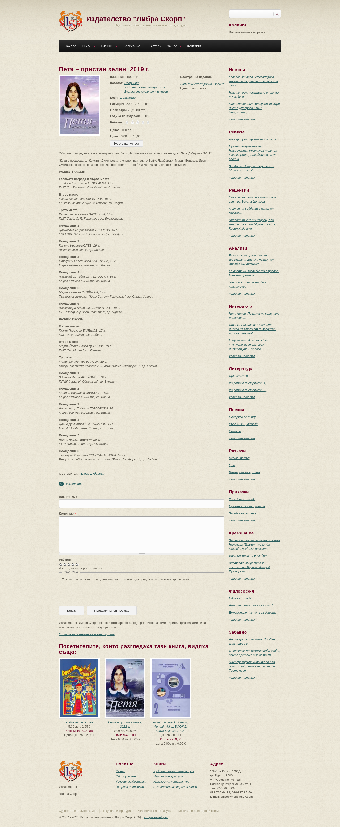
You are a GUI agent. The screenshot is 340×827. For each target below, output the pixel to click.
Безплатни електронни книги (145, 91)
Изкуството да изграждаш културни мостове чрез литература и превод (248, 345)
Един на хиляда (240, 598)
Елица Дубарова (92, 473)
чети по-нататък (242, 119)
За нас (173, 46)
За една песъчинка (242, 513)
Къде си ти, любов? (243, 424)
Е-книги (107, 46)
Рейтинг (65, 560)
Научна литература (168, 776)
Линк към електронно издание (202, 84)
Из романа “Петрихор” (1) (247, 383)
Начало (70, 46)
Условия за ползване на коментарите (87, 634)
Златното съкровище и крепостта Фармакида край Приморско (249, 567)
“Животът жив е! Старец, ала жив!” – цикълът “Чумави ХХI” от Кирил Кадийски (253, 224)
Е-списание (132, 46)
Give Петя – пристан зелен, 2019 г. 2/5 (65, 564)
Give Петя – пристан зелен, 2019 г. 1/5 (61, 564)
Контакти (194, 46)
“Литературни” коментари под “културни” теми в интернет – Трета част (252, 666)
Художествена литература (143, 87)
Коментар (67, 513)
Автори (155, 46)
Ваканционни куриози (244, 472)
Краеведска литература (171, 781)
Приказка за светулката (247, 506)
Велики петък (239, 458)
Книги (87, 46)
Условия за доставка (131, 781)
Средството (238, 376)
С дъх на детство (79, 722)
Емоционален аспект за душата (252, 612)
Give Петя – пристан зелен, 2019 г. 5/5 (77, 564)
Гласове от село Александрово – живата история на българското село (253, 81)
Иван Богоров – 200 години (248, 556)
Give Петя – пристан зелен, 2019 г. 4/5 (73, 564)
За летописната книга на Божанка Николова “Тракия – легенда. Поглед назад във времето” (254, 544)
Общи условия (126, 776)
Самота (235, 431)
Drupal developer (156, 817)
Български (127, 97)
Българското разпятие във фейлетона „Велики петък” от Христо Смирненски (252, 260)
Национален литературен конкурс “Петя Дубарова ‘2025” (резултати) (254, 108)
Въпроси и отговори (130, 787)
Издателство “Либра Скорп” (136, 19)
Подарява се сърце (242, 417)
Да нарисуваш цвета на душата (252, 139)
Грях (232, 465)
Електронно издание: (196, 77)
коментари (74, 484)
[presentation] (98, 591)
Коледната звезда (242, 499)
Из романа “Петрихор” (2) (247, 390)
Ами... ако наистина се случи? (251, 605)
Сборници (130, 83)
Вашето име (68, 497)
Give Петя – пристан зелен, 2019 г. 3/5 (69, 564)
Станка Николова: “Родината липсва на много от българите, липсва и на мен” (252, 329)
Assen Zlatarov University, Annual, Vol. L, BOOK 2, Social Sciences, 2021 (170, 726)
